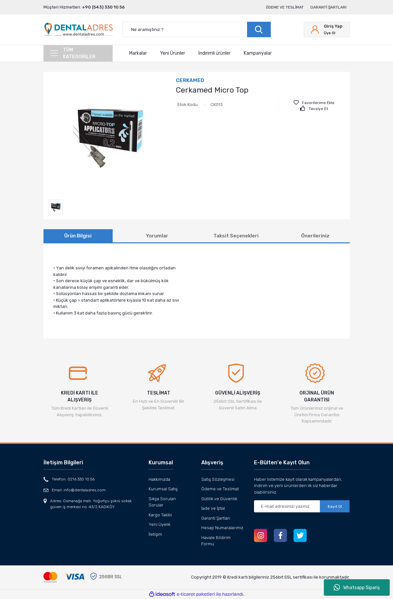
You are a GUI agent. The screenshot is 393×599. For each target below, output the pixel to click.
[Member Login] (327, 29)
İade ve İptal (213, 508)
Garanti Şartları (328, 7)
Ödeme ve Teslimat (285, 7)
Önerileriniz (315, 236)
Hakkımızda (159, 479)
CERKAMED (190, 80)
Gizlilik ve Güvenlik (219, 498)
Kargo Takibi (160, 514)
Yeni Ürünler (172, 53)
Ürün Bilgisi (78, 236)
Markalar (138, 53)
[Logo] (78, 30)
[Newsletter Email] (302, 506)
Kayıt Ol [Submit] (335, 506)
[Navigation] (78, 53)
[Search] (197, 29)
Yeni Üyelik (159, 524)
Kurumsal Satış (163, 488)
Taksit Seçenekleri (236, 236)
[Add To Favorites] (314, 103)
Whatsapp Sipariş (357, 587)
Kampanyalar (258, 53)
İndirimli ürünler (214, 53)
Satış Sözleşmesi (218, 479)
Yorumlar (157, 236)
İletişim (155, 534)
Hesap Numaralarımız (222, 527)
